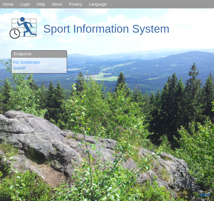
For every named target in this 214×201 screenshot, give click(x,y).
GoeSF (19, 68)
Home (8, 4)
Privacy (75, 4)
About (57, 4)
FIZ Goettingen (26, 62)
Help (41, 4)
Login (25, 4)
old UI (204, 195)
